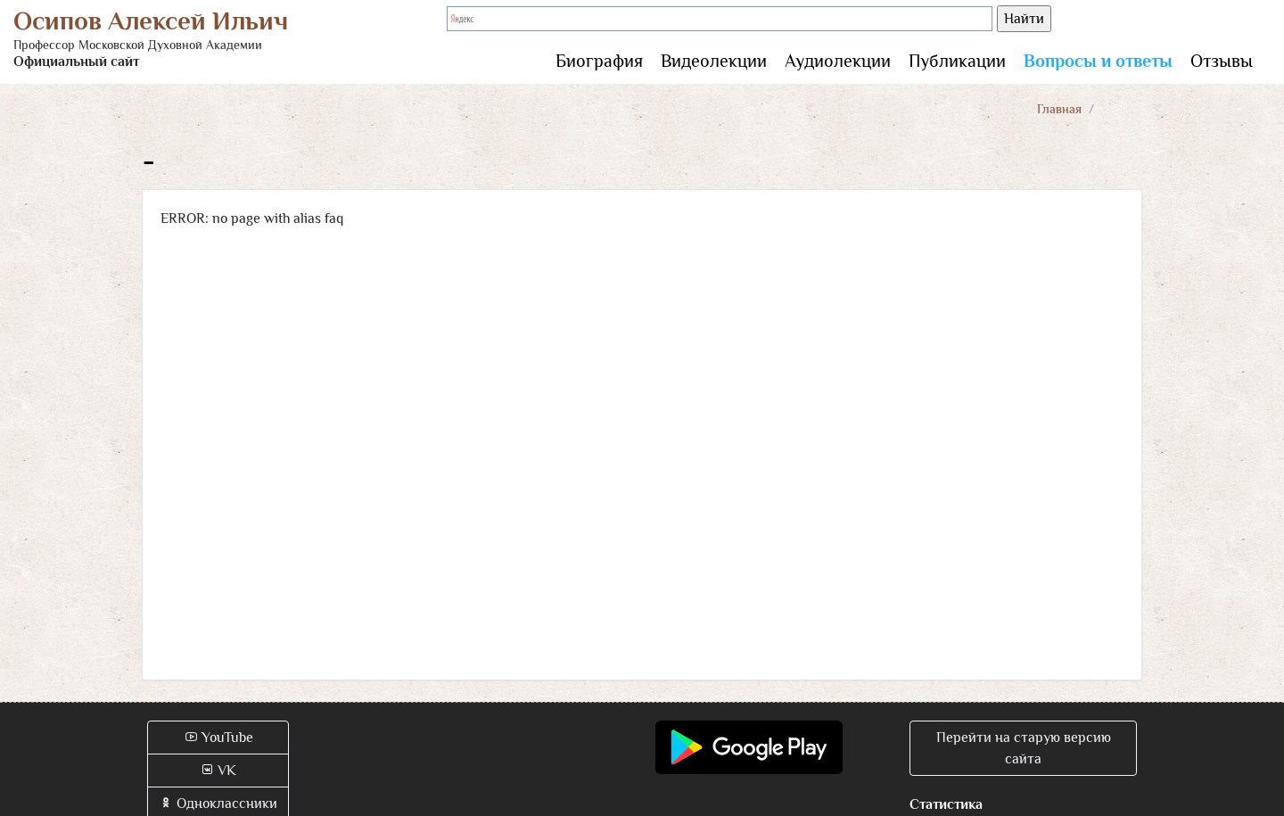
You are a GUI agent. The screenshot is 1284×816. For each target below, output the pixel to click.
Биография (599, 60)
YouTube (218, 737)
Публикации (957, 60)
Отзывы (1221, 60)
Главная (1059, 109)
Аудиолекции (838, 60)
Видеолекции (714, 60)
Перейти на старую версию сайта (1023, 748)
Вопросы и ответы (1098, 60)
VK (218, 770)
